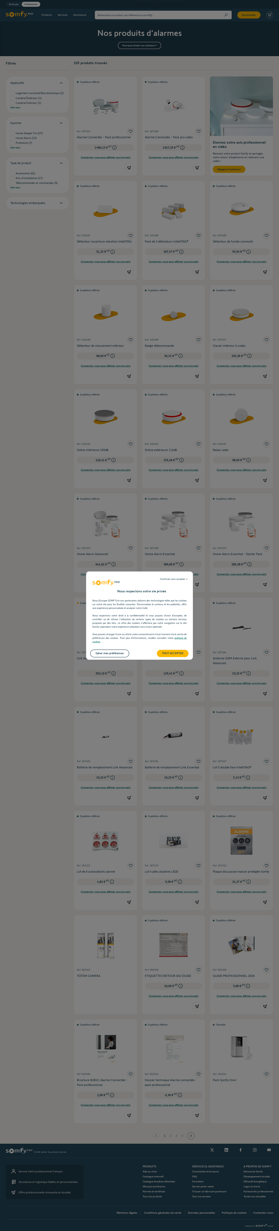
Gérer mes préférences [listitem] (110, 653)
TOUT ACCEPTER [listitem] (172, 653)
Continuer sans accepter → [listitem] (174, 579)
